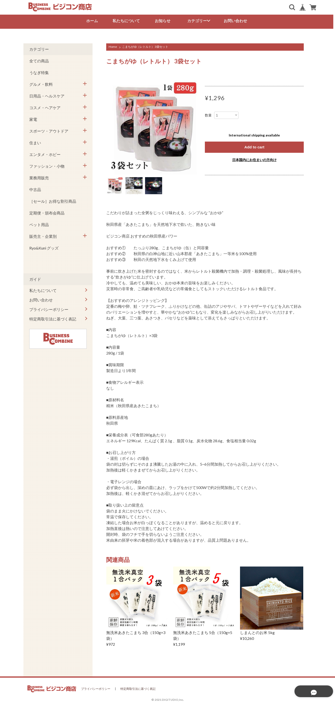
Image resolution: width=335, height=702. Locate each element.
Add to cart (254, 146)
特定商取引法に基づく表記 (52, 318)
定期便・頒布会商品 (46, 212)
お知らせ (163, 20)
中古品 (35, 188)
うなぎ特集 (39, 71)
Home (113, 46)
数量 (208, 114)
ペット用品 (39, 223)
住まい (35, 142)
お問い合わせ (236, 20)
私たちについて (127, 20)
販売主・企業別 (43, 235)
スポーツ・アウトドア (48, 130)
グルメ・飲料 (41, 83)
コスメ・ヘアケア (45, 107)
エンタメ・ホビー (45, 153)
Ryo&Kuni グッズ (44, 247)
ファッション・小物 (46, 165)
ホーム (93, 20)
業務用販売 (39, 177)
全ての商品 (39, 60)
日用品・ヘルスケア (46, 95)
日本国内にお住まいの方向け (254, 159)
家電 (33, 118)
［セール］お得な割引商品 (52, 200)
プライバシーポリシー (48, 308)
